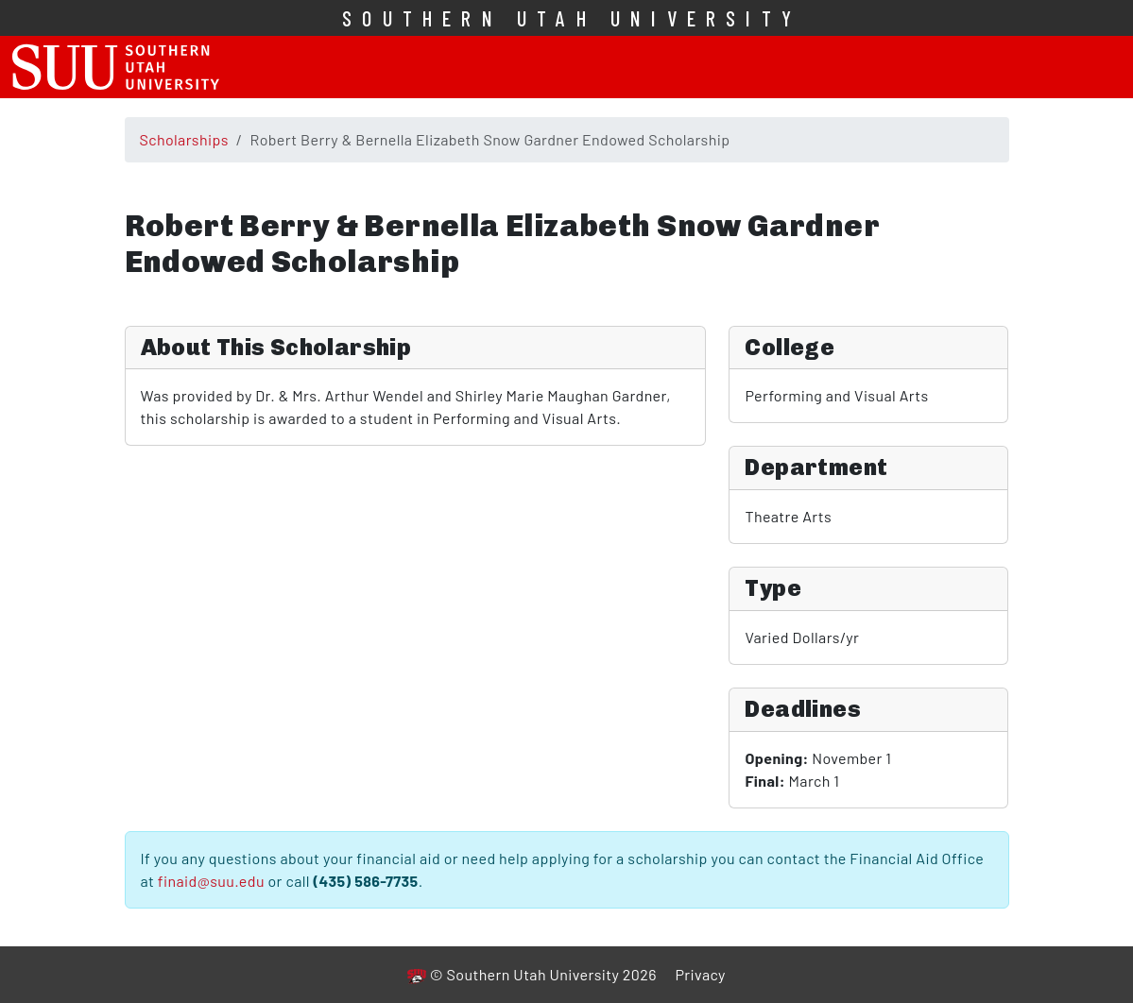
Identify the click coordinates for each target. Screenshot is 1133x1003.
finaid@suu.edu (211, 881)
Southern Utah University (571, 18)
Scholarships (184, 139)
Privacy (700, 974)
